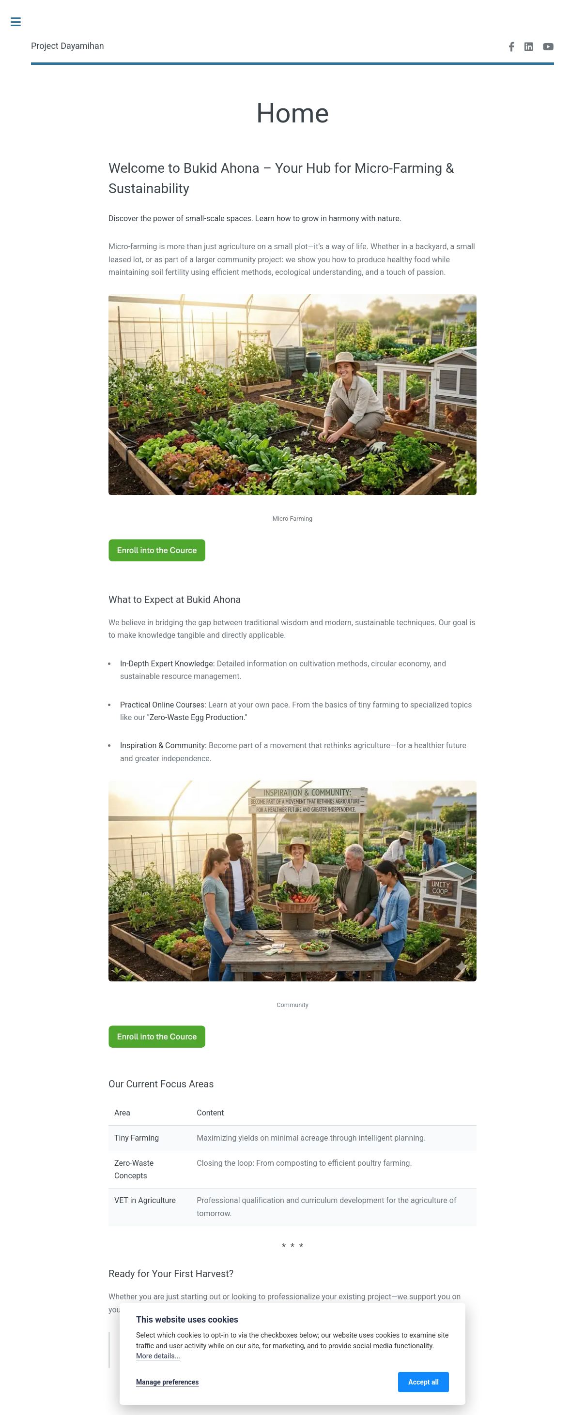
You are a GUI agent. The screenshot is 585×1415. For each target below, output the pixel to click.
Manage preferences (167, 1382)
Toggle (21, 22)
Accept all (423, 1382)
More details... (158, 1356)
